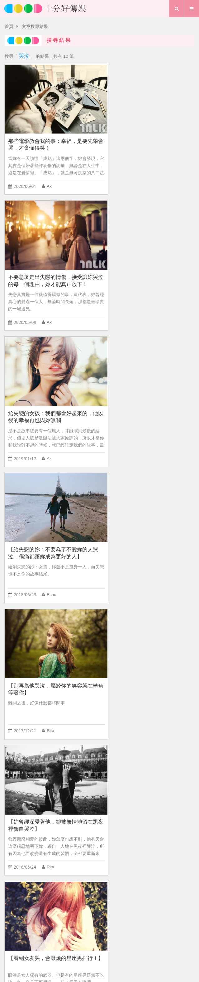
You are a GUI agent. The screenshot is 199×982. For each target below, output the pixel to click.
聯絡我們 (113, 938)
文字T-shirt (36, 793)
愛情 (65, 949)
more (100, 727)
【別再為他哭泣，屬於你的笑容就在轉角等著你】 (50, 397)
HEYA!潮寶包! (96, 779)
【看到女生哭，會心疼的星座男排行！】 (145, 527)
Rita (50, 439)
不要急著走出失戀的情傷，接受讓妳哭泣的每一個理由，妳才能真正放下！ (148, 138)
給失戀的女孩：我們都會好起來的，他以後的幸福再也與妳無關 (50, 267)
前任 (12, 807)
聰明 (92, 765)
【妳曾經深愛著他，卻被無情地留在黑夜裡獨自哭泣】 (148, 397)
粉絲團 (142, 938)
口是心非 (133, 765)
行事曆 (150, 949)
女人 (155, 765)
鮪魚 (50, 569)
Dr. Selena (56, 699)
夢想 (102, 949)
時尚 (159, 779)
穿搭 (154, 793)
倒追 (92, 793)
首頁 (9, 26)
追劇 (30, 807)
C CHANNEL (132, 779)
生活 (83, 949)
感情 (136, 793)
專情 (12, 793)
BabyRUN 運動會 (25, 779)
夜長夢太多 (67, 793)
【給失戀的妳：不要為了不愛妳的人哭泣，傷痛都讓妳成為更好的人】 (148, 267)
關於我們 (81, 938)
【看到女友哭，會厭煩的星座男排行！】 (47, 527)
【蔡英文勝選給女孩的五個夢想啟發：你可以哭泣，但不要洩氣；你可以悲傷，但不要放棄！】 (50, 658)
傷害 (172, 793)
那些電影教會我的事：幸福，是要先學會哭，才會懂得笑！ (50, 137)
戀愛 (111, 765)
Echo (149, 309)
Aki (49, 179)
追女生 (179, 779)
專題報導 (125, 949)
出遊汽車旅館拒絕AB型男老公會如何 (43, 765)
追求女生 (114, 793)
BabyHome (62, 779)
